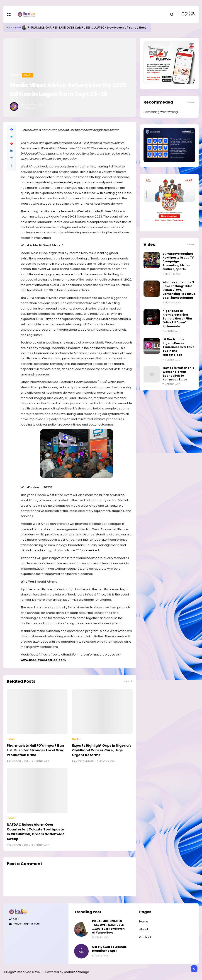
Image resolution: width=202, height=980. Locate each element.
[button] (11, 166)
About (143, 929)
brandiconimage (76, 972)
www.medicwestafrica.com (43, 660)
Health (27, 75)
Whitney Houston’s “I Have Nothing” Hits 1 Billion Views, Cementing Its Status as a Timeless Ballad (179, 290)
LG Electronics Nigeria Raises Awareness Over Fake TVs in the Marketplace (178, 347)
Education (14, 27)
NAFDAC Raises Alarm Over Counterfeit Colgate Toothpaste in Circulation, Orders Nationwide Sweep (36, 831)
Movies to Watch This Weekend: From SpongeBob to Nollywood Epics (178, 373)
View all (128, 681)
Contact (145, 937)
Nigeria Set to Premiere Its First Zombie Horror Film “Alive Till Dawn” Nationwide (177, 318)
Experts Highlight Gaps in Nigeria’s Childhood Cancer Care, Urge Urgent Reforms (101, 750)
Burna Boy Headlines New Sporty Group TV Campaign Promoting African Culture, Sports (178, 261)
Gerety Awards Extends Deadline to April (109, 949)
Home (14, 75)
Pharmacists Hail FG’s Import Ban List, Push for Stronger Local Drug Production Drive (35, 750)
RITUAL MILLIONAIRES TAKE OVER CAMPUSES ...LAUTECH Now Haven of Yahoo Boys (87, 27)
